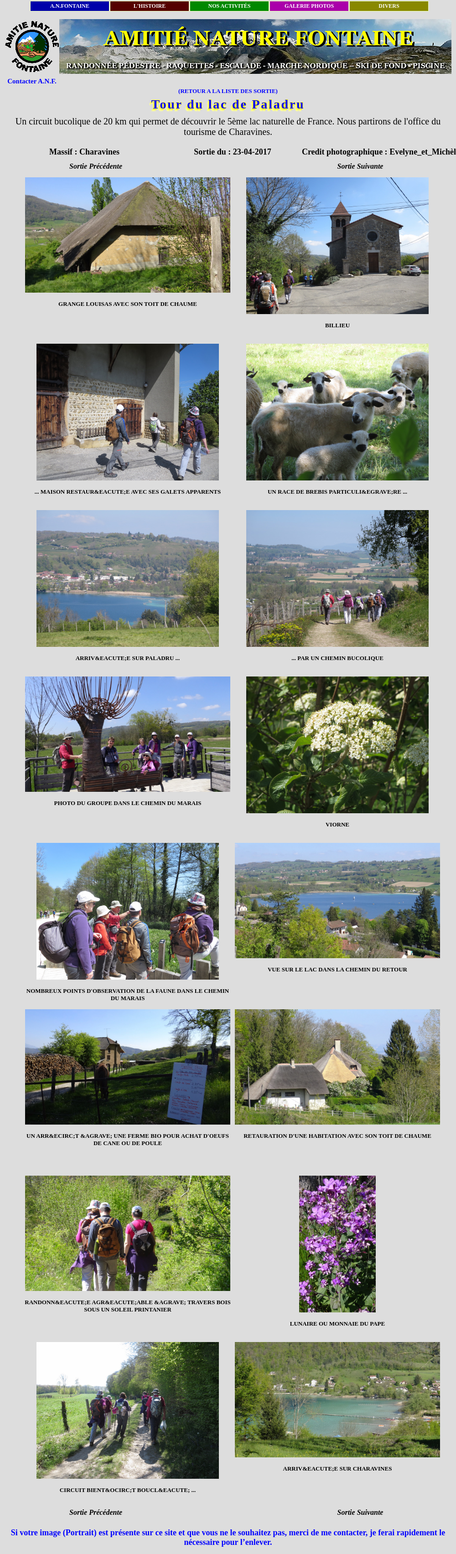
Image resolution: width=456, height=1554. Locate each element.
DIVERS (388, 6)
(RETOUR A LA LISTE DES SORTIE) (228, 91)
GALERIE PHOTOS (309, 6)
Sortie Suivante (360, 166)
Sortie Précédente (95, 166)
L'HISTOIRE (150, 6)
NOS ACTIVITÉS (229, 6)
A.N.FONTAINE (69, 6)
